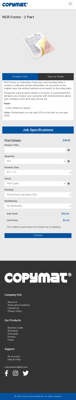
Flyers (11, 340)
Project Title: (12, 145)
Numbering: (11, 201)
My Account (14, 357)
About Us (12, 302)
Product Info (20, 77)
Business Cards (15, 328)
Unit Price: (12, 220)
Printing (9, 190)
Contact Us (13, 308)
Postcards (13, 334)
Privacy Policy (15, 311)
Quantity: (10, 156)
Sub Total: (12, 214)
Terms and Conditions (19, 305)
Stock (8, 179)
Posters (12, 337)
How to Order (56, 77)
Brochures (13, 331)
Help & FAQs (14, 360)
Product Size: (12, 168)
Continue (38, 235)
